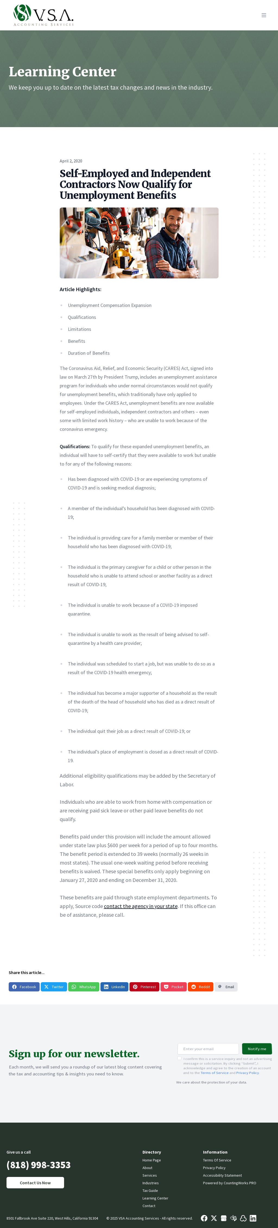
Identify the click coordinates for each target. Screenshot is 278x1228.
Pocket (173, 986)
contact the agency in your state (141, 906)
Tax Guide (150, 1190)
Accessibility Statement (222, 1175)
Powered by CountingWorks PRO (229, 1182)
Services (150, 1175)
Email (226, 986)
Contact (149, 1205)
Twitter (54, 986)
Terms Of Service (217, 1160)
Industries (151, 1182)
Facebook (24, 986)
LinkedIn (114, 986)
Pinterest (144, 986)
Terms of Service (215, 1069)
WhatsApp (84, 986)
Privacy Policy (248, 1069)
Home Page (152, 1160)
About (147, 1167)
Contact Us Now (35, 1182)
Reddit (200, 986)
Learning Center (155, 1198)
